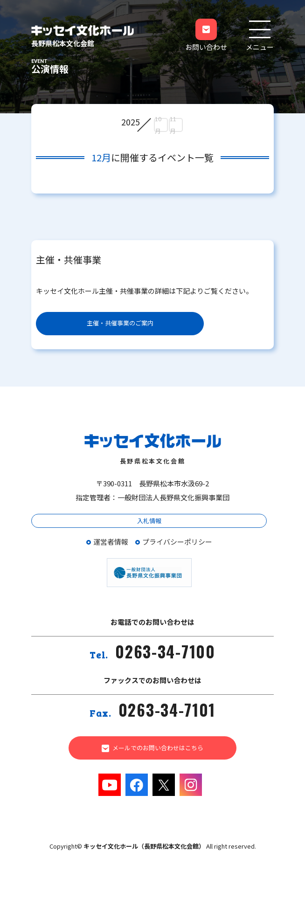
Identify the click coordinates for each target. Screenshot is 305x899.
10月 (158, 125)
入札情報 (149, 520)
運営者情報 (110, 541)
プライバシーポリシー (177, 541)
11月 (173, 125)
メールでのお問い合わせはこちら (152, 747)
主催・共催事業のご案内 (120, 322)
